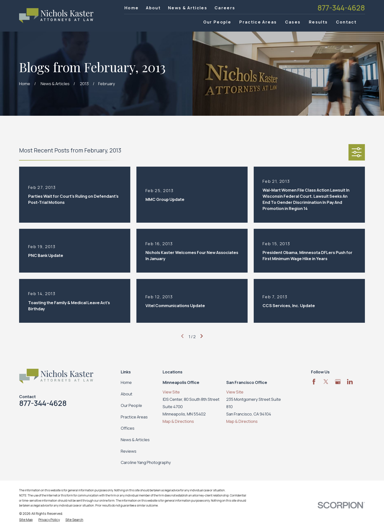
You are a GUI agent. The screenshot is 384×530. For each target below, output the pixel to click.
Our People (131, 405)
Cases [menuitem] (293, 22)
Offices (127, 428)
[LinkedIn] (350, 381)
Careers (225, 8)
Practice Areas (134, 417)
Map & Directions (178, 421)
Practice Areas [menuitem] (258, 22)
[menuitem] (26, 520)
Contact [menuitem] (346, 22)
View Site (171, 392)
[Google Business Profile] (338, 381)
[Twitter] (326, 381)
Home (131, 8)
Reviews (128, 451)
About (153, 8)
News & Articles (187, 8)
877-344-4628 (341, 8)
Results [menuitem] (318, 22)
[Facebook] (314, 381)
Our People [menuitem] (217, 22)
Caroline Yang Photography (146, 462)
